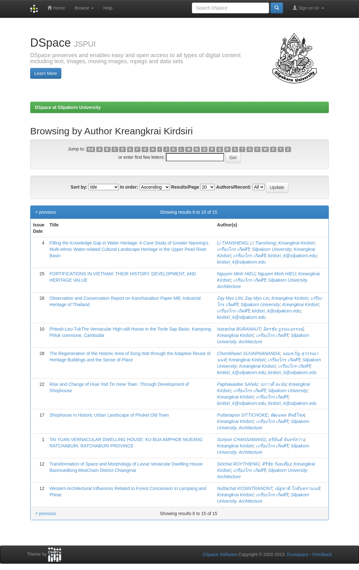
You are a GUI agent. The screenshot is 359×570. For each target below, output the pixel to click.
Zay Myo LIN (229, 298)
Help (107, 7)
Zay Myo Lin (257, 298)
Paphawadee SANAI (237, 384)
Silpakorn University (271, 249)
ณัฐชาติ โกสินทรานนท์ (297, 488)
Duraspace (297, 554)
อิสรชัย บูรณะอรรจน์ (283, 329)
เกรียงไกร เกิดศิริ (233, 249)
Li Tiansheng (263, 242)
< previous (45, 212)
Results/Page (185, 187)
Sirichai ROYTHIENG (238, 463)
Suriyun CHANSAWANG (241, 439)
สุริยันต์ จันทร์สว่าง (286, 439)
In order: (129, 187)
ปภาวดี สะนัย (273, 384)
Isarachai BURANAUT (239, 329)
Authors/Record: (233, 187)
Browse (84, 7)
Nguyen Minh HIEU (236, 273)
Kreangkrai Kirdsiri (296, 242)
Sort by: (79, 187)
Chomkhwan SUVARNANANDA (248, 353)
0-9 (90, 149)
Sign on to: (308, 7)
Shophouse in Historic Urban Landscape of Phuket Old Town (109, 415)
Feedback (322, 554)
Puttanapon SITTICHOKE (242, 415)
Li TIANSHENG (232, 242)
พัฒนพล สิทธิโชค (287, 415)
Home (56, 7)
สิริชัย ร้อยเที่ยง (276, 463)
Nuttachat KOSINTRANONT (244, 488)
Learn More (45, 73)
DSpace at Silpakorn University (68, 107)
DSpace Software (220, 554)
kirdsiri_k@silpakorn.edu (292, 255)
